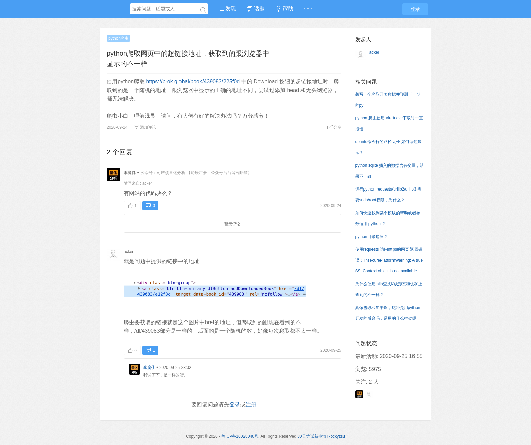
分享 (334, 127)
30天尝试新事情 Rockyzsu (321, 436)
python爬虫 (118, 38)
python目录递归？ (371, 236)
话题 (255, 9)
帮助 (284, 9)
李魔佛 (130, 172)
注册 (251, 404)
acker (147, 183)
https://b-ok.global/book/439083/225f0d (193, 81)
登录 (415, 9)
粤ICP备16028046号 (239, 436)
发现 (227, 9)
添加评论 (145, 127)
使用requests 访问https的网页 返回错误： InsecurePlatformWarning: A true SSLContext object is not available (389, 260)
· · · (308, 9)
